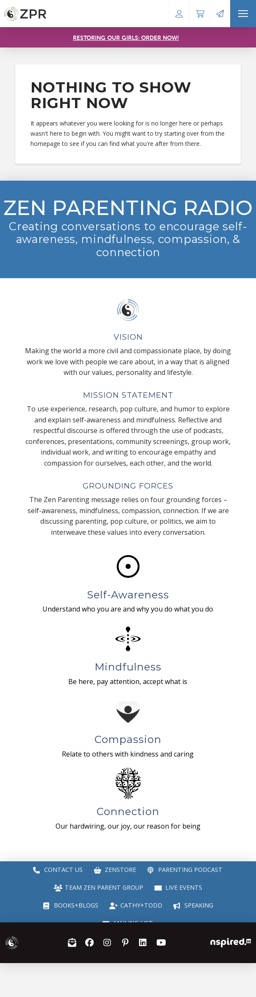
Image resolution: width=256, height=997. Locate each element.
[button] (243, 13)
